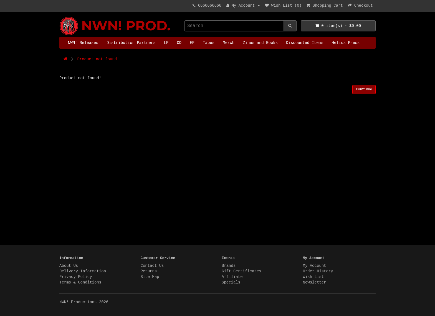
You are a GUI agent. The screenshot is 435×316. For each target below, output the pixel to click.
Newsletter (314, 282)
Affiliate (232, 277)
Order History (318, 271)
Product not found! (98, 59)
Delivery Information (82, 271)
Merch (228, 43)
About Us (68, 265)
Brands (229, 265)
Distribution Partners (131, 43)
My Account (314, 265)
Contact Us (152, 265)
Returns (149, 271)
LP (166, 43)
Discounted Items (304, 43)
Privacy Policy (75, 277)
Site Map (150, 277)
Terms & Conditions (80, 282)
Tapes (208, 43)
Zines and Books (260, 43)
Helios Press (346, 43)
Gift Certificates (241, 271)
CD (179, 43)
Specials (231, 282)
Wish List (313, 277)
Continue (364, 89)
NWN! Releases (83, 43)
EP (192, 43)
